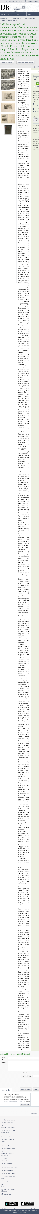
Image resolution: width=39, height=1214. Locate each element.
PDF (36, 67)
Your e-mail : (3, 1058)
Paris (34, 80)
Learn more (22, 1212)
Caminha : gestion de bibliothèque (7, 1156)
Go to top (35, 1115)
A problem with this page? (8, 1179)
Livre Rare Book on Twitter (8, 1188)
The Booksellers (20, 15)
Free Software (8, 1165)
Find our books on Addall (7, 1142)
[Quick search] (19, 7)
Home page (3, 15)
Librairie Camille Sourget (11, 1103)
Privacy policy (6, 1183)
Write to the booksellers (14, 1)
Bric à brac (7, 1162)
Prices (5, 1160)
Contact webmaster (8, 1175)
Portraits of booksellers (8, 1129)
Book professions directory (32, 15)
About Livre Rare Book (10, 1169)
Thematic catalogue (8, 1122)
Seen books (6, 1092)
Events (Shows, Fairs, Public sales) (8, 1133)
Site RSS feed (6, 1196)
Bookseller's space (31, 1)
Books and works (10, 15)
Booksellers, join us (8, 1148)
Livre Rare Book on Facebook (8, 1192)
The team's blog (7, 1172)
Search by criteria (16, 10)
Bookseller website (8, 1150)
